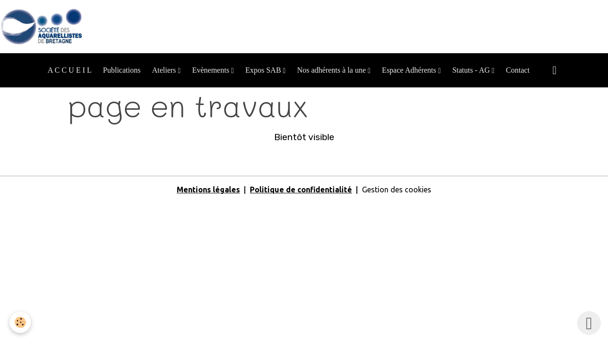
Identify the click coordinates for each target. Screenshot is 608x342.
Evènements (211, 70)
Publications (122, 70)
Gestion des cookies (396, 189)
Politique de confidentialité (301, 189)
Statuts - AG (472, 70)
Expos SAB (264, 70)
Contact (518, 70)
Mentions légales (208, 189)
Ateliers (165, 70)
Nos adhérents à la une (332, 70)
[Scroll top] (589, 323)
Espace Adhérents (410, 70)
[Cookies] (20, 322)
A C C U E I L (69, 70)
